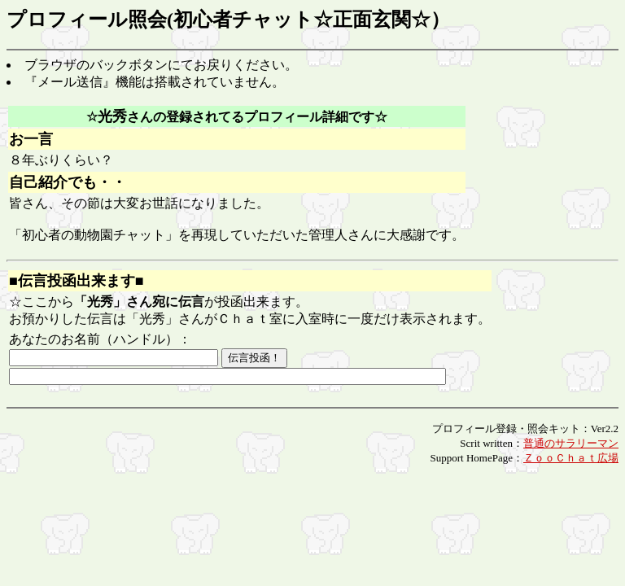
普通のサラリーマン (570, 443)
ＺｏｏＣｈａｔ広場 (570, 458)
